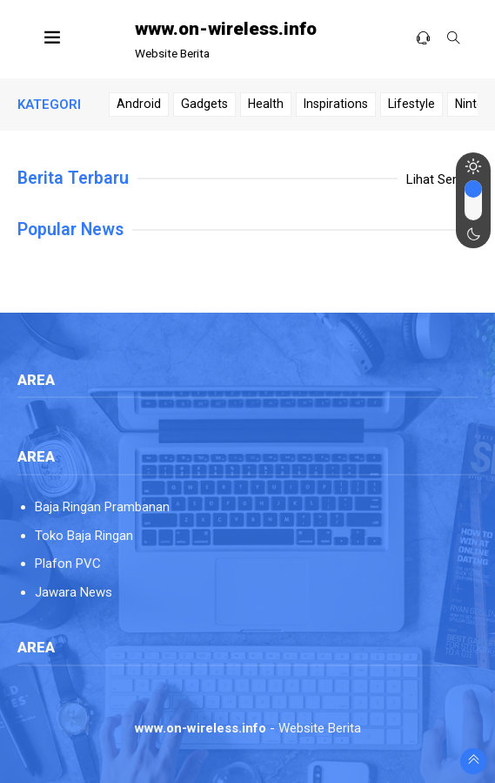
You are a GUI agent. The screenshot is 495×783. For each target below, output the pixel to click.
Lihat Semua (442, 179)
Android (139, 104)
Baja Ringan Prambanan (102, 507)
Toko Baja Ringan (84, 535)
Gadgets (204, 104)
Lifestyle (411, 104)
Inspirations (336, 104)
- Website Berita (248, 728)
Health (266, 104)
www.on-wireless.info (226, 28)
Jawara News (73, 592)
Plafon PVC (68, 563)
